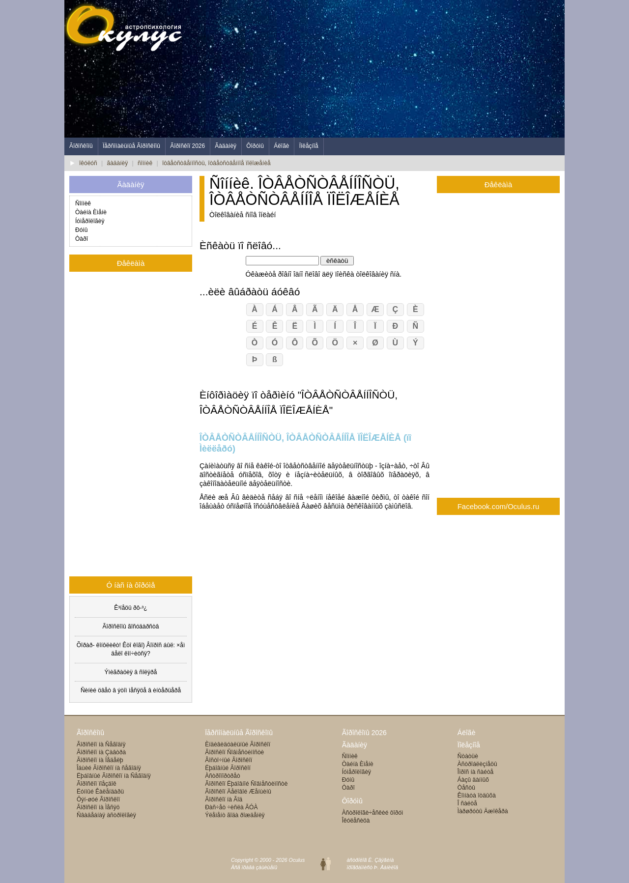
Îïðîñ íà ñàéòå (475, 772)
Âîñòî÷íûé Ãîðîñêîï (228, 760)
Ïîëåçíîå (308, 145)
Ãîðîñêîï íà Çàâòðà (101, 752)
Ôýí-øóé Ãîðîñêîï (98, 799)
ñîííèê (145, 163)
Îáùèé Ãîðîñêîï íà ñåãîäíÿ (109, 768)
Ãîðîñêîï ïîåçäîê (96, 783)
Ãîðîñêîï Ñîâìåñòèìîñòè (234, 752)
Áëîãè (281, 145)
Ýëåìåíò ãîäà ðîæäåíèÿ (234, 815)
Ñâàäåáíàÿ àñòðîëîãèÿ (106, 815)
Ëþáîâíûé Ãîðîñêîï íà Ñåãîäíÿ (114, 775)
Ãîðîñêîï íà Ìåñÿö (98, 807)
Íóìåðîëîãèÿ (89, 221)
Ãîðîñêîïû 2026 (364, 733)
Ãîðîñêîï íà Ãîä (223, 799)
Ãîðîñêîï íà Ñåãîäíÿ (101, 744)
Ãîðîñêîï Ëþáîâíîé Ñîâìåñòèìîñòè (246, 783)
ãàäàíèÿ (117, 163)
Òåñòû (466, 787)
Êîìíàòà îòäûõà (476, 795)
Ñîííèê (83, 203)
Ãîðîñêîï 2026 (187, 145)
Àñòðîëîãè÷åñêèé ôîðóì (372, 812)
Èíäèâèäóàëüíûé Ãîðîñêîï (237, 744)
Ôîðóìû (255, 145)
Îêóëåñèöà (356, 820)
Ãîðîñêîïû (81, 145)
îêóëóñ (88, 163)
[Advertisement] (386, 69)
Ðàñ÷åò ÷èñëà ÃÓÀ (231, 807)
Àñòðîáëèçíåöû (477, 764)
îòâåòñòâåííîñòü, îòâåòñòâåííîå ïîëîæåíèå (216, 163)
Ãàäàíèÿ (225, 145)
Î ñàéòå (467, 803)
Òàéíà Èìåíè (91, 212)
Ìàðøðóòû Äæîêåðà (482, 811)
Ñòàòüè (467, 756)
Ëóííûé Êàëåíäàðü (100, 791)
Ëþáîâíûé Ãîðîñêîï (228, 768)
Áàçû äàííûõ (473, 779)
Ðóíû (81, 230)
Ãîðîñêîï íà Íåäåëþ (100, 760)
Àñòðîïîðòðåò (222, 775)
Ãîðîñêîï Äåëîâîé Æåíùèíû (238, 791)
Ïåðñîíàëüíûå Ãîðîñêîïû (131, 145)
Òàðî (81, 238)
